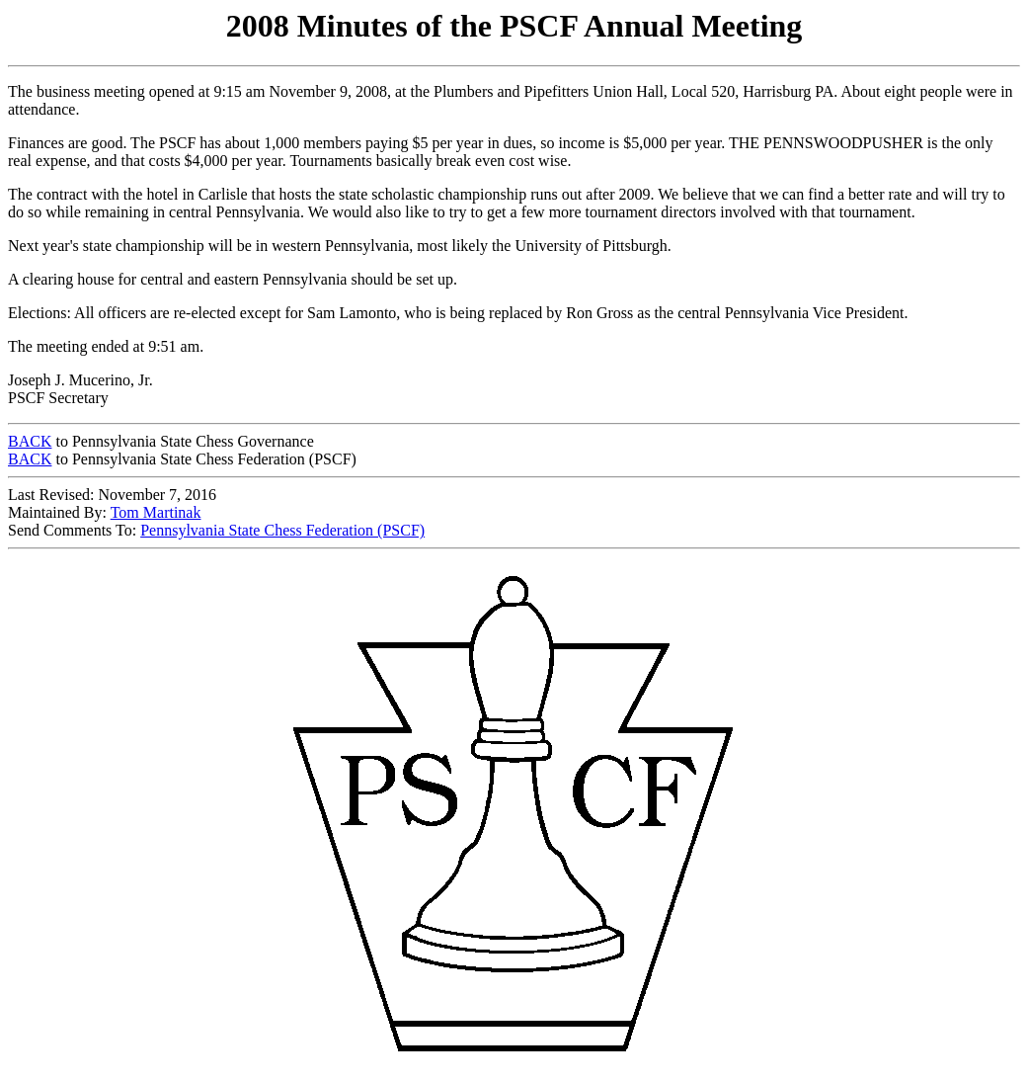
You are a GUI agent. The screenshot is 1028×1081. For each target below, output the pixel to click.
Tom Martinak (156, 512)
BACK (29, 441)
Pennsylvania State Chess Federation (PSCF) (282, 530)
